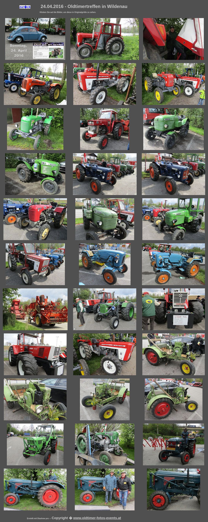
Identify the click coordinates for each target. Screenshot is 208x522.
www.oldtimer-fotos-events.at (97, 518)
